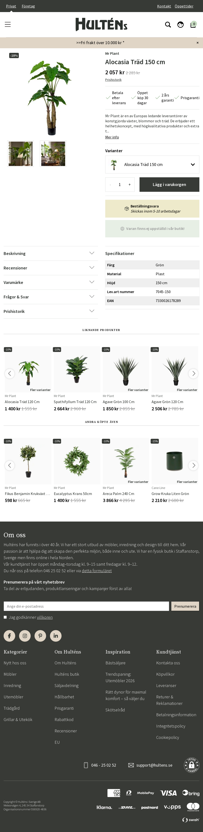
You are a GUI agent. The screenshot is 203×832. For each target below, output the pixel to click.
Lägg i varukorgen (169, 184)
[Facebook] (9, 636)
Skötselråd (115, 710)
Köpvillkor (165, 674)
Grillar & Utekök (18, 719)
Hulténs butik (67, 674)
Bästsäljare (115, 663)
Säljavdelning (66, 685)
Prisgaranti (64, 708)
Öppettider (184, 6)
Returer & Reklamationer (169, 700)
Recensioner (66, 731)
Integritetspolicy (170, 726)
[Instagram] (25, 636)
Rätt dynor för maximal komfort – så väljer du (125, 695)
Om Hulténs (65, 663)
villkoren (45, 617)
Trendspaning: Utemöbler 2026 (120, 677)
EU (57, 742)
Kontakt (164, 6)
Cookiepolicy (167, 737)
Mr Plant (112, 53)
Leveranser (166, 685)
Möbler (10, 674)
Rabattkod (64, 719)
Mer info (112, 137)
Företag (28, 6)
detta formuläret (97, 570)
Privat (11, 6)
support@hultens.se (154, 765)
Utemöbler (13, 697)
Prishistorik (113, 79)
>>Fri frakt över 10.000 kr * (100, 42)
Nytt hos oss (15, 663)
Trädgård (12, 708)
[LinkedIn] (56, 636)
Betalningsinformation (176, 714)
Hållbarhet (64, 697)
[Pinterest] (40, 636)
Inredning (12, 685)
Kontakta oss (168, 663)
